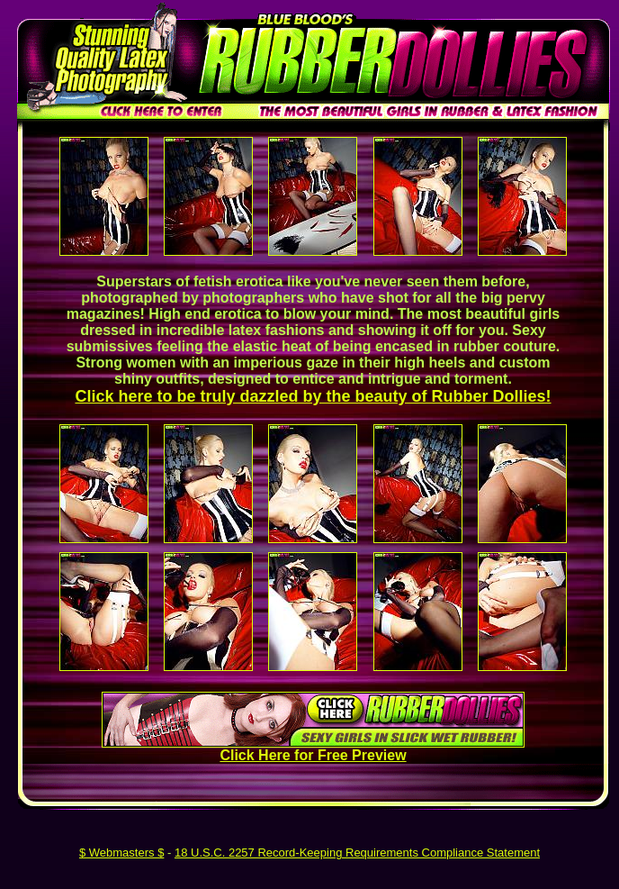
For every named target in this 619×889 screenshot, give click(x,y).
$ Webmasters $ (121, 852)
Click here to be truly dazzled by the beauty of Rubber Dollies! (313, 396)
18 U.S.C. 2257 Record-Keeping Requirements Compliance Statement (357, 852)
